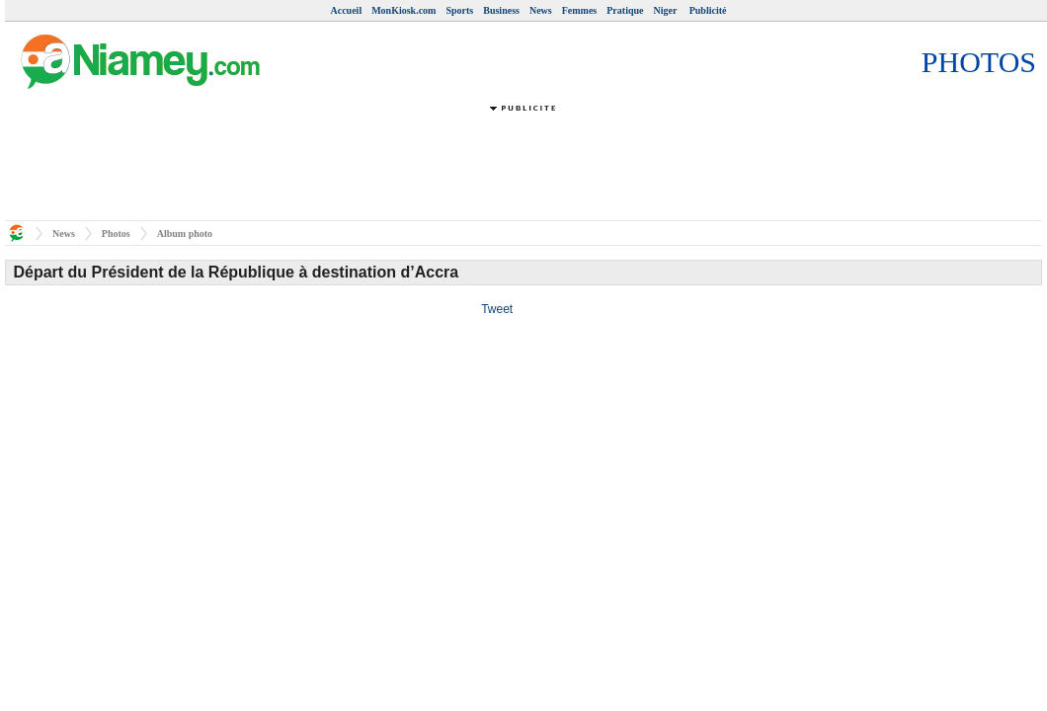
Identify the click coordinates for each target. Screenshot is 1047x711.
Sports (459, 10)
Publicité (708, 10)
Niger (666, 10)
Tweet (497, 309)
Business (501, 10)
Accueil (346, 10)
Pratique (624, 10)
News (540, 10)
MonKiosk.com (403, 10)
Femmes (580, 10)
